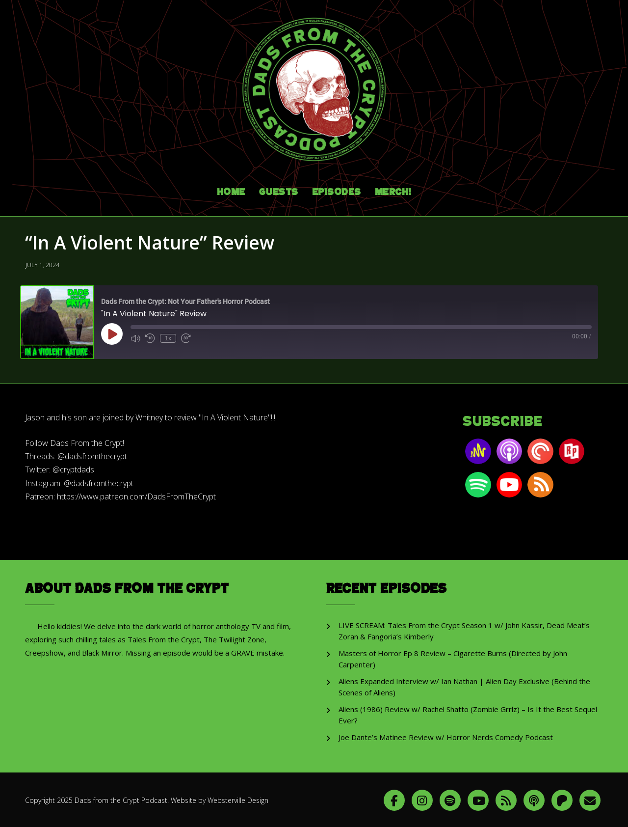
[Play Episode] (112, 331)
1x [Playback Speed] (168, 335)
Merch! (393, 189)
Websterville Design (238, 796)
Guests (278, 189)
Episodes (336, 189)
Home (231, 189)
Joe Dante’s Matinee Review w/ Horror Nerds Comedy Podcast (446, 734)
